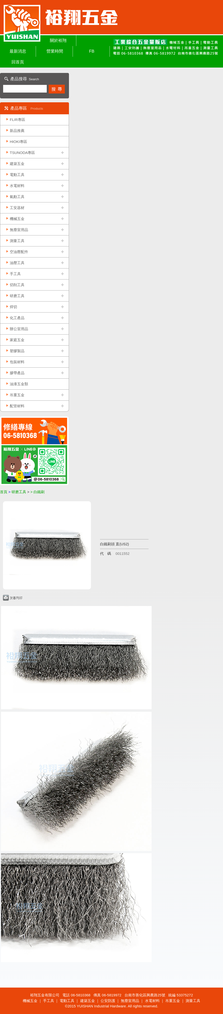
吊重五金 (17, 395)
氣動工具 (17, 197)
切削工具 (17, 285)
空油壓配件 (19, 252)
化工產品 (17, 318)
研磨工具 (17, 296)
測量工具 (17, 241)
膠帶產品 (17, 373)
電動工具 (17, 175)
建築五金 (17, 164)
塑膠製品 (17, 351)
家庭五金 (17, 340)
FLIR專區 (17, 119)
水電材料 (17, 186)
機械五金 (17, 219)
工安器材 (17, 208)
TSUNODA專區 (22, 153)
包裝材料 (17, 362)
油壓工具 (17, 263)
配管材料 (17, 406)
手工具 (15, 274)
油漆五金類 (19, 384)
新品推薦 (17, 130)
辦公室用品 (19, 329)
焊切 (13, 307)
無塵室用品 (19, 230)
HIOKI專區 (18, 142)
